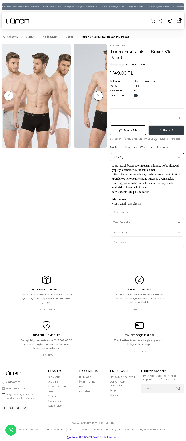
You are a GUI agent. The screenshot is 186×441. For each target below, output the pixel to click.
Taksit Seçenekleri (123, 223)
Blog (81, 387)
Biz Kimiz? (85, 378)
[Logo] (17, 21)
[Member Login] (170, 21)
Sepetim (53, 397)
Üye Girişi (53, 382)
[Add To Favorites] (115, 139)
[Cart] (179, 21)
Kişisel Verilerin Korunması (155, 431)
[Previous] (9, 96)
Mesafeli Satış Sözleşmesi (27, 431)
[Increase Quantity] (181, 118)
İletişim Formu (87, 382)
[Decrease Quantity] (113, 118)
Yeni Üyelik (54, 378)
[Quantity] (147, 118)
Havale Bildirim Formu (122, 378)
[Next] (97, 96)
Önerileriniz (120, 243)
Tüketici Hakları (100, 431)
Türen (137, 85)
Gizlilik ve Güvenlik (78, 431)
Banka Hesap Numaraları (117, 384)
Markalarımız (86, 392)
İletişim (114, 391)
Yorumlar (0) (120, 233)
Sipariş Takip (55, 402)
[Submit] (178, 389)
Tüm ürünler (149, 81)
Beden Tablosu (122, 212)
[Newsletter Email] (162, 389)
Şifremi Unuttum (57, 387)
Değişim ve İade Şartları (125, 431)
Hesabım (53, 392)
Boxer (137, 81)
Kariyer (114, 396)
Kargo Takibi (55, 406)
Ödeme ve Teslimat (54, 431)
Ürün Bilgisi (120, 157)
